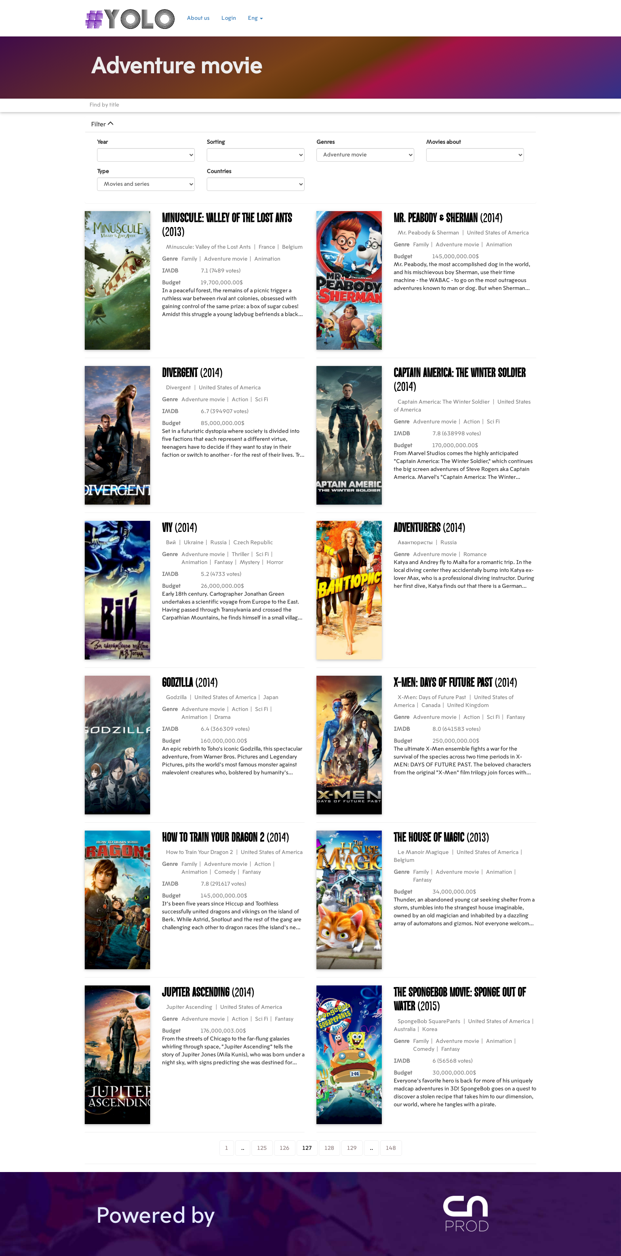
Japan (270, 697)
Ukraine (194, 542)
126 (285, 1148)
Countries (219, 171)
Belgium (292, 247)
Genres (325, 142)
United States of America (498, 233)
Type (103, 171)
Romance (475, 554)
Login (228, 18)
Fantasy (223, 562)
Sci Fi (261, 399)
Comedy (225, 872)
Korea (429, 1029)
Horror (275, 562)
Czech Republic (253, 542)
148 (391, 1148)
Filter (102, 124)
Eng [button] (255, 18)
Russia (218, 542)
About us (198, 18)
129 (352, 1148)
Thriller (240, 554)
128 (329, 1148)
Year (102, 142)
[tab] (310, 124)
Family (189, 259)
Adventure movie (226, 259)
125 (262, 1148)
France (267, 247)
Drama (222, 717)
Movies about (443, 142)
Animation (267, 259)
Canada (430, 705)
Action (240, 399)
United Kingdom (468, 705)
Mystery (250, 562)
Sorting (216, 142)
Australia (404, 1029)
